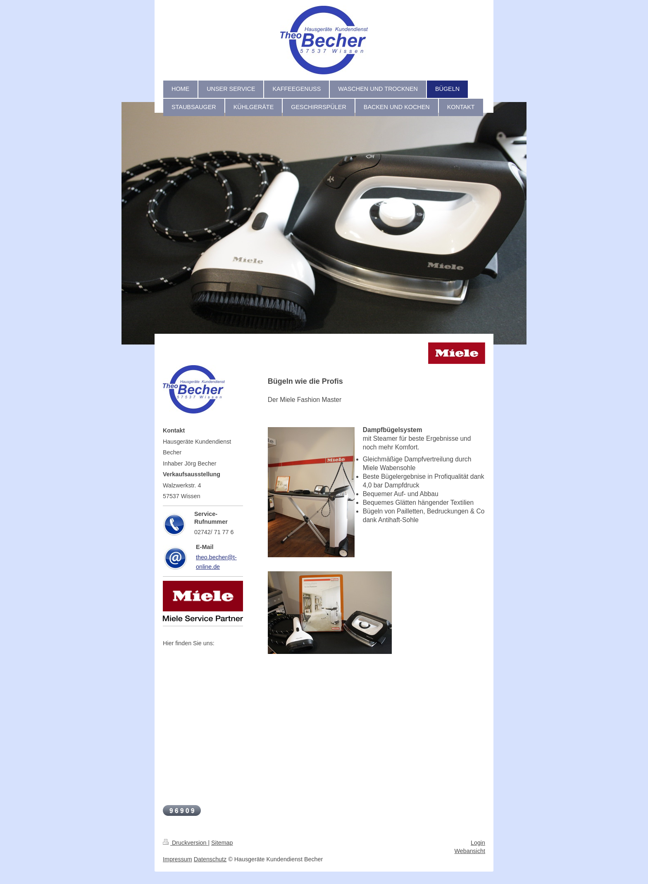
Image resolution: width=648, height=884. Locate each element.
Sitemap (222, 842)
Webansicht (470, 851)
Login (478, 842)
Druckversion (185, 842)
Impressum (177, 859)
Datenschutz (210, 859)
